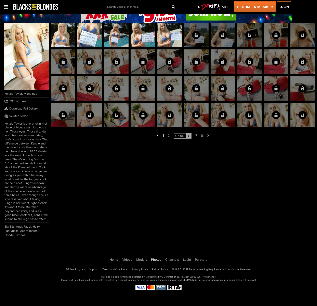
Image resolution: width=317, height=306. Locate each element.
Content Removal (246, 280)
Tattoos (20, 235)
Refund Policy (160, 269)
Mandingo (30, 93)
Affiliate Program (75, 269)
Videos (127, 260)
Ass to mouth (29, 230)
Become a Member (255, 7)
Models (141, 260)
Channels (172, 260)
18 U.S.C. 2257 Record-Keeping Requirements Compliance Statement (211, 269)
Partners (201, 260)
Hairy (36, 226)
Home (114, 260)
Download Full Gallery (21, 108)
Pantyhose (11, 230)
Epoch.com (80, 280)
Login (284, 7)
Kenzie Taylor (13, 93)
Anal (19, 226)
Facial (27, 226)
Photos (156, 260)
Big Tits (9, 226)
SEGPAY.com (190, 280)
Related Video (16, 116)
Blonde (9, 235)
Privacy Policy (139, 269)
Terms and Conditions (114, 269)
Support (93, 269)
